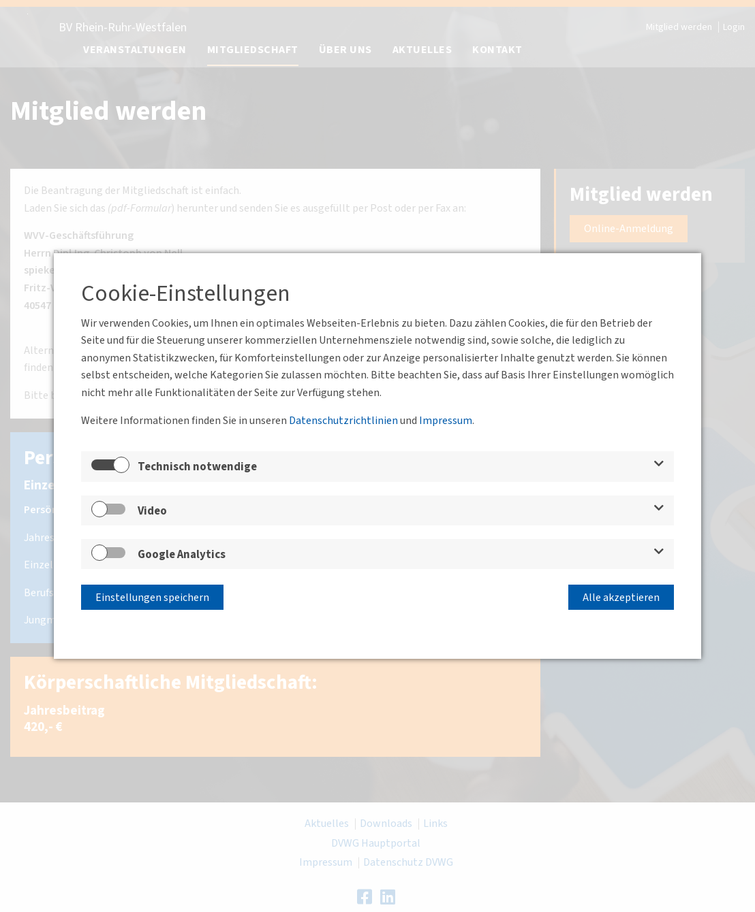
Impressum (445, 421)
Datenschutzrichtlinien (343, 421)
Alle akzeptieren (621, 596)
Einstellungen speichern (152, 596)
